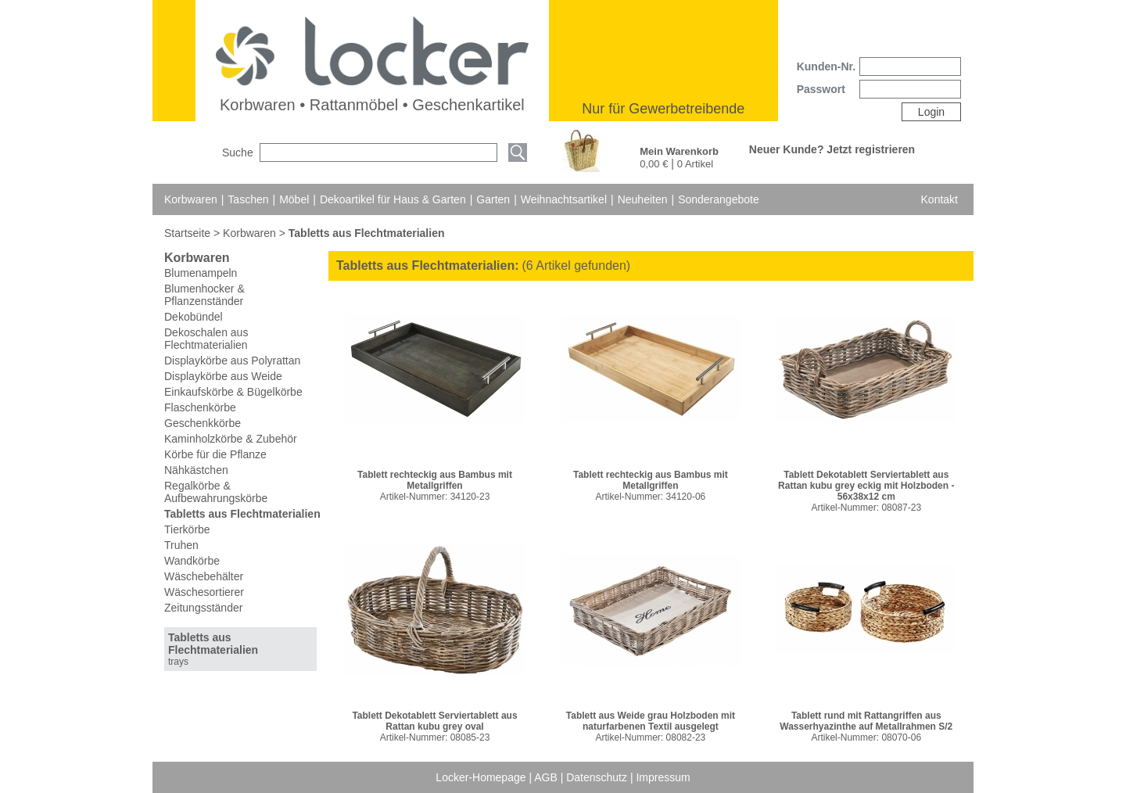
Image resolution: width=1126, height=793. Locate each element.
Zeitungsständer (203, 607)
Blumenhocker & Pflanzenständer (204, 294)
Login (931, 112)
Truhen (181, 545)
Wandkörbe (192, 560)
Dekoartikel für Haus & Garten (393, 199)
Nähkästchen (196, 470)
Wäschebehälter (203, 576)
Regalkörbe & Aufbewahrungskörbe (215, 491)
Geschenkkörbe (202, 423)
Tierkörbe (187, 529)
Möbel (294, 199)
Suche (237, 152)
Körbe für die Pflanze (215, 454)
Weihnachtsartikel (564, 199)
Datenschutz (598, 777)
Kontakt (939, 199)
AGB (547, 777)
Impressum (663, 777)
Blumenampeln (200, 273)
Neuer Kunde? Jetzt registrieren (832, 149)
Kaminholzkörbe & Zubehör (230, 438)
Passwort (821, 89)
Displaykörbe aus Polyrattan (232, 360)
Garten (493, 199)
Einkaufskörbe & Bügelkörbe (233, 392)
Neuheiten (643, 199)
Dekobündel (193, 316)
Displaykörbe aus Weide (223, 376)
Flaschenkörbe (200, 407)
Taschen (248, 199)
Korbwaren (190, 199)
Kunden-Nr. (826, 66)
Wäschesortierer (204, 592)
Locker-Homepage (482, 777)
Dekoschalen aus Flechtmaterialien (206, 338)
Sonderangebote (718, 199)
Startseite (188, 233)
